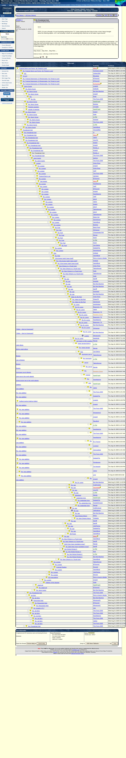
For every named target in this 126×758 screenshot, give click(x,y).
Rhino (95, 515)
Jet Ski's (33, 595)
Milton (79, 5)
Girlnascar (96, 230)
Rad (94, 551)
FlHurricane (7, 8)
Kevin (95, 237)
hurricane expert (98, 71)
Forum (3, 45)
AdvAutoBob (97, 450)
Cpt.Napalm (96, 466)
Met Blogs (4, 23)
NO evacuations (53, 577)
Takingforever (97, 209)
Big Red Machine (98, 91)
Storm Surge (28, 86)
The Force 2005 (98, 99)
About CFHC (5, 85)
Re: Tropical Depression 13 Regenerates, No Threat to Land (41, 78)
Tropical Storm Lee (44, 176)
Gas (81, 352)
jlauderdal (96, 338)
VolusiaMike (97, 130)
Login (4, 5)
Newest (8, 45)
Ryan (94, 96)
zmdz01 (95, 86)
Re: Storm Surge (30, 89)
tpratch (95, 112)
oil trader (96, 106)
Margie (95, 341)
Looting (86, 336)
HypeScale (4, 37)
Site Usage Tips (6, 78)
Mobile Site (5, 87)
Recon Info (5, 60)
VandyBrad (96, 127)
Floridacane (96, 462)
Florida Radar (5, 65)
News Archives (6, 26)
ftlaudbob (96, 421)
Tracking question (33, 107)
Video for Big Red (76, 297)
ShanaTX (96, 299)
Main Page (5, 19)
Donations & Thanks (7, 47)
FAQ (85, 10)
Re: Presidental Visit (30, 132)
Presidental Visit (28, 130)
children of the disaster (52, 582)
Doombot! (96, 291)
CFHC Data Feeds (7, 82)
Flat (115, 15)
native (95, 137)
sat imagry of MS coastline (84, 341)
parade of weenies (33, 109)
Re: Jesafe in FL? (38, 608)
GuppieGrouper (98, 503)
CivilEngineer (97, 508)
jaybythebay (97, 304)
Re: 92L (33, 99)
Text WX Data (5, 80)
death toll (40, 585)
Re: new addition (21, 393)
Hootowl (95, 119)
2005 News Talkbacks (30, 15)
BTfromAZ (96, 78)
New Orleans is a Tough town (68, 266)
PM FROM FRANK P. (70, 549)
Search (4, 28)
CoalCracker (97, 485)
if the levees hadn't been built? (64, 258)
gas (64, 276)
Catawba (96, 518)
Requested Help (38, 600)
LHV (94, 475)
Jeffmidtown (97, 510)
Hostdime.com (75, 649)
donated (55, 652)
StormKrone (97, 219)
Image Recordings (7, 55)
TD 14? (25, 76)
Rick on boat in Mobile (100, 258)
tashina (95, 158)
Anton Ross (96, 163)
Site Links (4, 73)
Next (110, 15)
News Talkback (20, 15)
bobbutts (95, 89)
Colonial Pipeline (61, 567)
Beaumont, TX (97, 307)
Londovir (95, 446)
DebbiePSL (96, 248)
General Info (5, 71)
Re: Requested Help (41, 603)
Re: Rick (57, 256)
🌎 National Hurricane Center (7, 100)
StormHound (97, 250)
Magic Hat (96, 217)
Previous (99, 15)
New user (70, 10)
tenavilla (95, 281)
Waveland (78, 495)
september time (81, 498)
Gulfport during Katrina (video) (28, 401)
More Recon (5, 62)
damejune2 (96, 302)
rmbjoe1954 (96, 73)
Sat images (43, 181)
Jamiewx (96, 176)
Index (105, 15)
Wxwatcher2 (97, 412)
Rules (89, 10)
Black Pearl (96, 227)
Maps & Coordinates (7, 53)
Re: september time (84, 500)
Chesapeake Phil (98, 232)
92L (25, 73)
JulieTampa (96, 526)
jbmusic (95, 574)
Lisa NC (95, 140)
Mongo (95, 235)
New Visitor (13, 5)
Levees (38, 163)
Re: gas (66, 279)
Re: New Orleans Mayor (83, 518)
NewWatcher (97, 183)
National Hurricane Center (77, 653)
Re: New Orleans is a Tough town (70, 268)
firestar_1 (19, 20)
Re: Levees (41, 166)
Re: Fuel (57, 227)
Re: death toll (43, 587)
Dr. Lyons (76, 304)
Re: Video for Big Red (79, 299)
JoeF (94, 171)
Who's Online (78, 10)
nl (93, 132)
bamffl (95, 278)
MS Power (73, 534)
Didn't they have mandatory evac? (74, 544)
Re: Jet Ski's (36, 598)
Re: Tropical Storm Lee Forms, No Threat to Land (38, 71)
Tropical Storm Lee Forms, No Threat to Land (33, 68)
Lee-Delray (96, 245)
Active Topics (90, 9)
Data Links (5, 75)
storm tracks (37, 158)
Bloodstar (96, 76)
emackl (95, 94)
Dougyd (95, 567)
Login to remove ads (7, 103)
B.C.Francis (96, 442)
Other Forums (75, 9)
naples (95, 621)
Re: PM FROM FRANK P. (73, 552)
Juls (94, 608)
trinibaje (95, 253)
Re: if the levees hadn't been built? (66, 261)
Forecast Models (6, 58)
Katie (94, 114)
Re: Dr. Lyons (79, 307)
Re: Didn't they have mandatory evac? (77, 546)
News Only (5, 21)
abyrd (95, 199)
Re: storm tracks (40, 161)
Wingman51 (97, 335)
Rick (55, 253)
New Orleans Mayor (81, 516)
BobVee (95, 104)
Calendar (95, 10)
